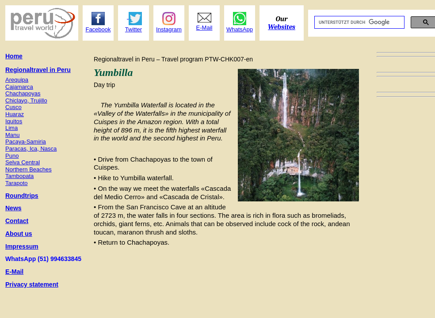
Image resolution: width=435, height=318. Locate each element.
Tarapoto (16, 183)
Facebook (98, 29)
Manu (12, 135)
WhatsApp (239, 29)
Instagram (169, 29)
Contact (16, 220)
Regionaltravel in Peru (38, 69)
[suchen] (358, 22)
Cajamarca (19, 86)
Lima (11, 128)
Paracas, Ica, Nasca (31, 148)
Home (14, 56)
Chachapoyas (23, 93)
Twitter (133, 29)
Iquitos (13, 121)
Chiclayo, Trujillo (26, 100)
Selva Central (22, 162)
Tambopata (19, 176)
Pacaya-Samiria (25, 141)
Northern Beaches (28, 169)
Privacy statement (31, 284)
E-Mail (14, 271)
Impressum (21, 246)
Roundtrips (21, 195)
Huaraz (14, 114)
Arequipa (16, 79)
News (13, 208)
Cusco (13, 107)
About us (18, 233)
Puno (12, 155)
